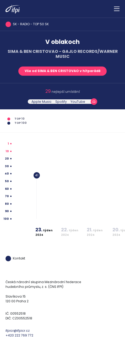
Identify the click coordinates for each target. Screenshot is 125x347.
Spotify (61, 101)
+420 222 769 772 (19, 335)
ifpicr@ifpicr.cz (18, 330)
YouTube (77, 101)
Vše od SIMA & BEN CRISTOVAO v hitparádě (63, 71)
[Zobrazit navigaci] (116, 9)
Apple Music (41, 101)
